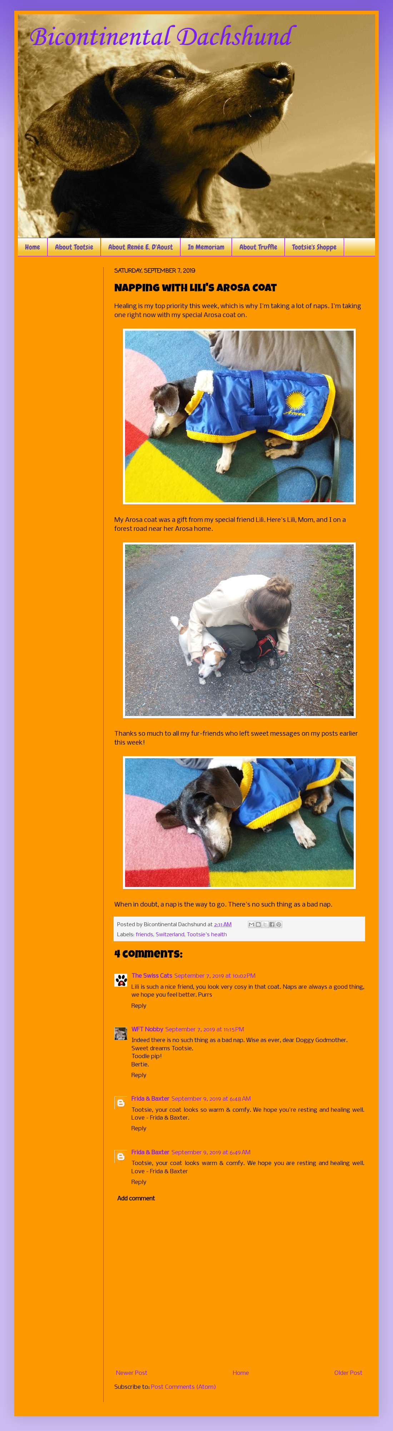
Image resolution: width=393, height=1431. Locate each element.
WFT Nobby (147, 1029)
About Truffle (258, 247)
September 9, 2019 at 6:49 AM (210, 1152)
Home (32, 247)
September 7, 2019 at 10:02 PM (214, 976)
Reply (138, 1006)
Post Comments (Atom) (183, 1387)
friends (144, 935)
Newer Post (132, 1373)
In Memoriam (206, 247)
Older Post (348, 1373)
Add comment (136, 1198)
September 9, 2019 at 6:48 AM (211, 1099)
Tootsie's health (207, 935)
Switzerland (170, 935)
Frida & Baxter (150, 1099)
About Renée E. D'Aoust (140, 247)
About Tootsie (74, 247)
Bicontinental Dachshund (159, 37)
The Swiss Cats (151, 976)
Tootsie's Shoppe (314, 247)
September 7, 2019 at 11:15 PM (204, 1029)
